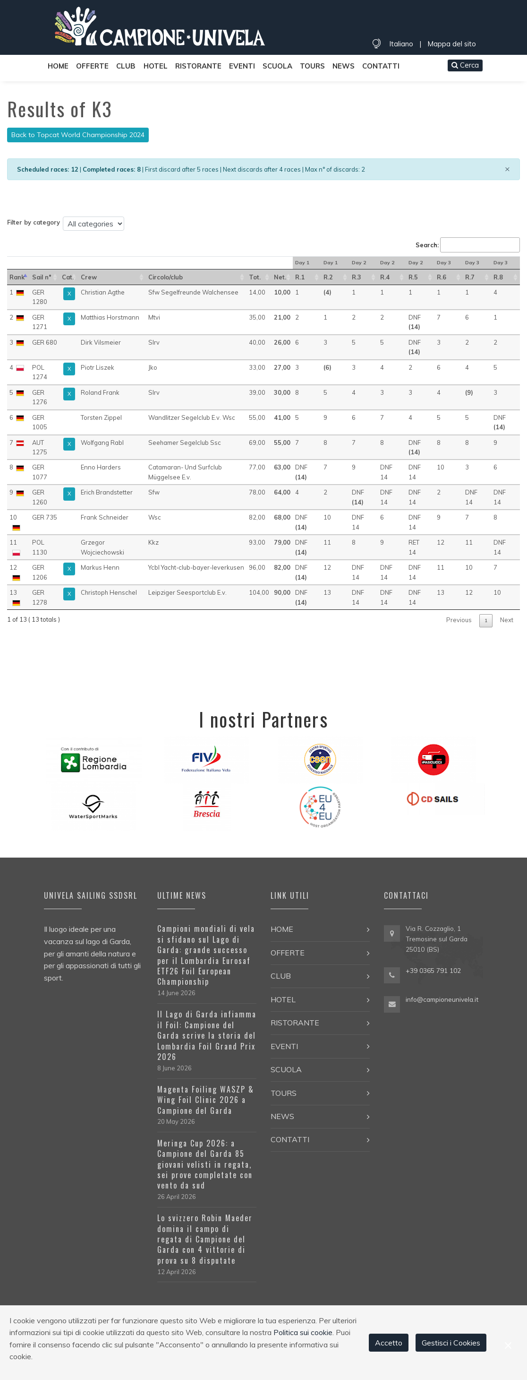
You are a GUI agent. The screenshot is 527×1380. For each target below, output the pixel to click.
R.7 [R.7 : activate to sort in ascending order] (470, 277)
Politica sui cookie (302, 1332)
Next (506, 620)
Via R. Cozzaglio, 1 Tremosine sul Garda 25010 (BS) (437, 938)
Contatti (381, 65)
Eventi (242, 65)
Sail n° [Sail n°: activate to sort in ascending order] (41, 277)
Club (126, 65)
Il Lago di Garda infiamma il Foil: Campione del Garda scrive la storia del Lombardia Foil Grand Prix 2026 (206, 1035)
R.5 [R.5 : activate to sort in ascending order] (413, 277)
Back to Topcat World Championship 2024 (77, 134)
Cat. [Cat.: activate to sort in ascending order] (68, 277)
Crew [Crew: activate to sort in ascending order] (89, 277)
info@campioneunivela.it (442, 999)
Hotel (156, 65)
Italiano (401, 43)
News (343, 65)
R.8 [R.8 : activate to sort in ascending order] (498, 277)
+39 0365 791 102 (433, 970)
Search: (468, 244)
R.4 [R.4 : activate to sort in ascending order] (385, 277)
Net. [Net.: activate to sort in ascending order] (280, 277)
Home (58, 65)
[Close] (507, 169)
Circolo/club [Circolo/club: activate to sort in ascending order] (165, 277)
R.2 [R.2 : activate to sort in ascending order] (328, 277)
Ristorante (198, 65)
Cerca (465, 65)
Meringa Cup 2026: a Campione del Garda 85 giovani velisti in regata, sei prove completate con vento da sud (205, 1164)
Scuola (277, 65)
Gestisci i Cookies (451, 1342)
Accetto (388, 1342)
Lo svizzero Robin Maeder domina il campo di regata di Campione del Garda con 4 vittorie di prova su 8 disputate (205, 1239)
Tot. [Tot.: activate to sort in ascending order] (255, 277)
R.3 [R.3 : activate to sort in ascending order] (356, 277)
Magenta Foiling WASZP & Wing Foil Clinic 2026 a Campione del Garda (205, 1100)
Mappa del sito (451, 43)
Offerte (92, 65)
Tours (312, 65)
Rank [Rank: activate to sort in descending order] (17, 277)
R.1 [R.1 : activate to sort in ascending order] (300, 277)
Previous (459, 620)
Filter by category (33, 222)
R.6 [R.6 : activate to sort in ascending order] (441, 277)
